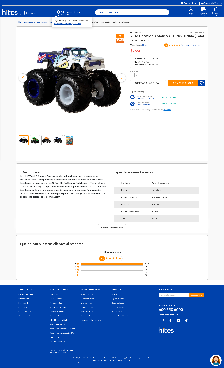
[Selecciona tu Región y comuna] (64, 11)
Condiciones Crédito (26, 316)
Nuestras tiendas (87, 299)
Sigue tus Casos (118, 303)
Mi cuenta (116, 294)
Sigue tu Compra (118, 299)
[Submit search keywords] (166, 12)
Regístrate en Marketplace (122, 316)
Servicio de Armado (57, 341)
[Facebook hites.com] (170, 320)
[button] (191, 11)
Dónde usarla (23, 303)
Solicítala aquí (23, 299)
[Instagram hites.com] (162, 320)
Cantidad (134, 71)
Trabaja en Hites (87, 307)
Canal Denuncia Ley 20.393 (91, 320)
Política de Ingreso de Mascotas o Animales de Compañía (62, 351)
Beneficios (22, 307)
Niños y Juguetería (26, 22)
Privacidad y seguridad (58, 320)
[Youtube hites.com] (178, 320)
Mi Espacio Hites (87, 311)
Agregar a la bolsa (148, 83)
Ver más (198, 45)
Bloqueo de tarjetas (25, 311)
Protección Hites (56, 337)
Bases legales (117, 311)
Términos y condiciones (59, 311)
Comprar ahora (183, 83)
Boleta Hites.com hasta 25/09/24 (62, 329)
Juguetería (42, 22)
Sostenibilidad (86, 316)
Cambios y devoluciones (59, 316)
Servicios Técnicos (57, 346)
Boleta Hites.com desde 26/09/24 (62, 333)
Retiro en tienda (56, 299)
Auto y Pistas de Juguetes (61, 22)
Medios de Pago (118, 307)
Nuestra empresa (87, 294)
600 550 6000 (171, 309)
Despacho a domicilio (58, 307)
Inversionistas (86, 303)
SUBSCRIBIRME (196, 295)
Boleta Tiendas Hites (57, 324)
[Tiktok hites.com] (186, 320)
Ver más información (112, 227)
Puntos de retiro (56, 303)
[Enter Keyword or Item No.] (132, 12)
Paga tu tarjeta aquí (25, 294)
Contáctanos (54, 294)
